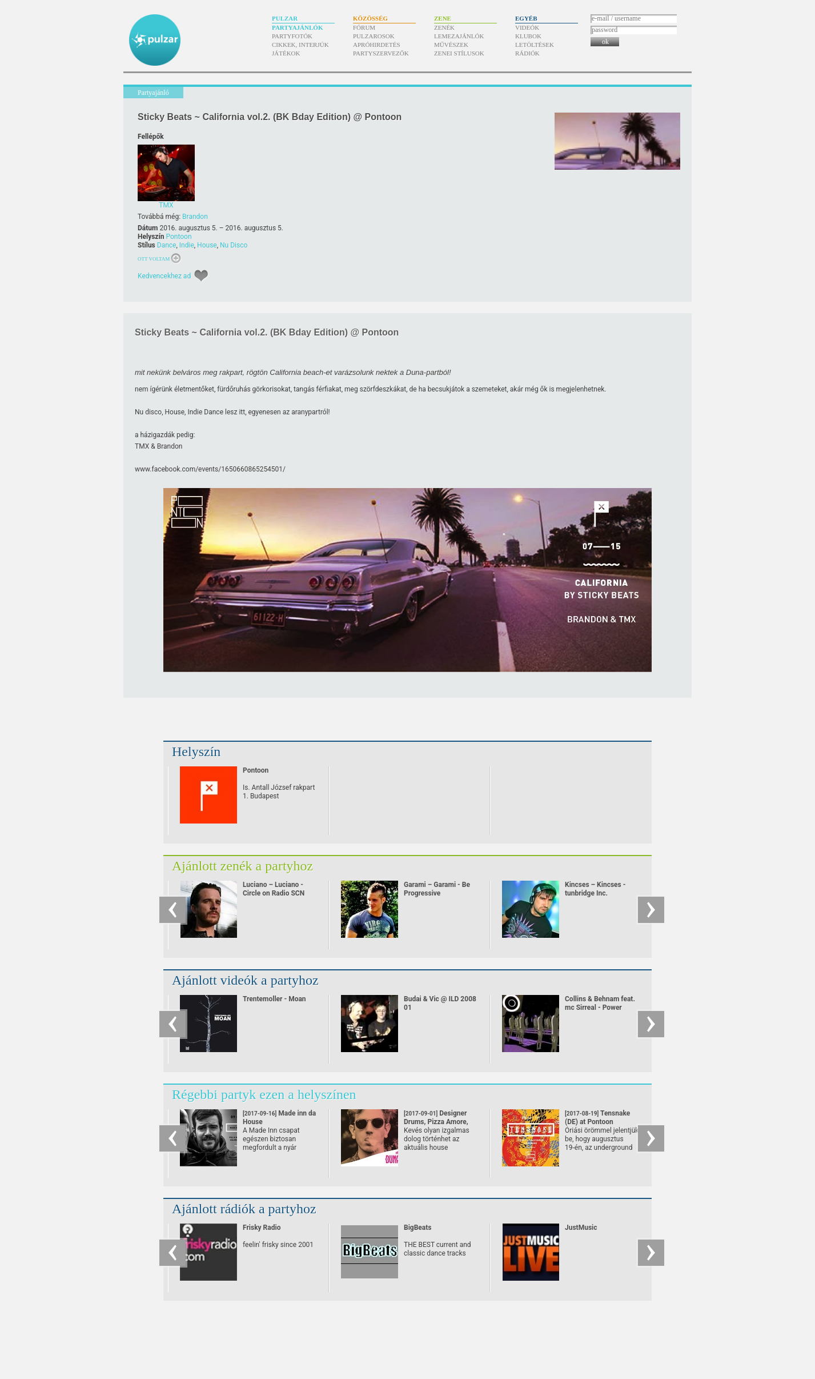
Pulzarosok (374, 36)
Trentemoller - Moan (274, 999)
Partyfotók (292, 36)
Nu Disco (233, 245)
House (207, 245)
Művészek (451, 44)
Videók (527, 27)
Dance (166, 245)
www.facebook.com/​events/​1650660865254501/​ (210, 469)
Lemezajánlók (459, 36)
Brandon (195, 217)
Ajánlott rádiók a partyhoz (244, 1208)
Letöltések (534, 44)
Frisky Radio (261, 1228)
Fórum (364, 27)
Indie (186, 245)
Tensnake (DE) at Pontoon (597, 1121)
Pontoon (178, 237)
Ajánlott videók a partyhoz (245, 980)
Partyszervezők (381, 53)
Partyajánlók (297, 27)
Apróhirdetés (376, 44)
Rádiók (527, 53)
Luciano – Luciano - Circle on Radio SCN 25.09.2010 (273, 893)
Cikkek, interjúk (300, 44)
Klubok (528, 36)
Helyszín (196, 751)
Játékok (286, 53)
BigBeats (417, 1228)
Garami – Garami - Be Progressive (437, 889)
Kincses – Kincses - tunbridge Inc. (595, 889)
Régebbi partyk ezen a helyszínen (264, 1094)
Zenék (444, 27)
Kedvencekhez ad (164, 276)
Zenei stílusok (459, 53)
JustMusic (581, 1228)
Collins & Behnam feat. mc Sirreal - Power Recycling (600, 1007)
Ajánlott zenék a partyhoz (242, 865)
